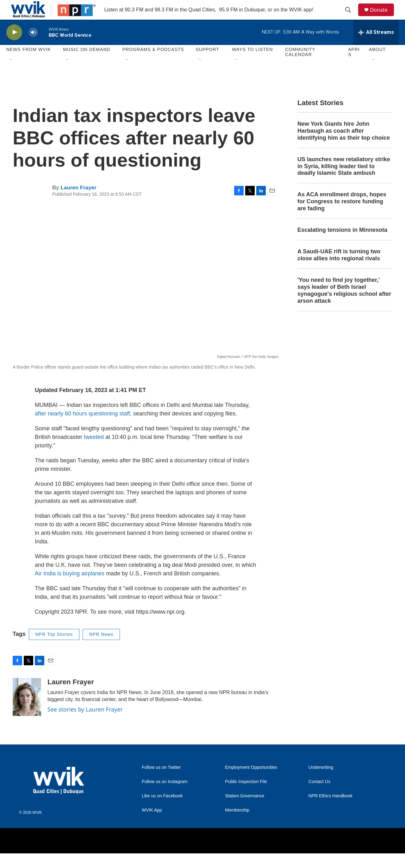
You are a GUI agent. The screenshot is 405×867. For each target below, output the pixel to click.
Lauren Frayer (78, 201)
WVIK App (152, 823)
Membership (237, 823)
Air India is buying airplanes (69, 587)
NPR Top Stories (54, 648)
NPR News (101, 648)
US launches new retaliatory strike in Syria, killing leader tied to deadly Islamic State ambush (343, 180)
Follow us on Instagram (165, 795)
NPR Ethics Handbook (330, 809)
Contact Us (319, 795)
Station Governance (244, 809)
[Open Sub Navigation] (11, 73)
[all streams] (376, 46)
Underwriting (320, 781)
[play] (14, 46)
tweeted (94, 451)
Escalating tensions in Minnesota (342, 244)
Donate (382, 16)
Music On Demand (86, 63)
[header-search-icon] (351, 17)
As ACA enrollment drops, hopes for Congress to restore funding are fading (341, 215)
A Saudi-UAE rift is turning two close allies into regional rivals (338, 268)
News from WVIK (28, 63)
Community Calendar (300, 66)
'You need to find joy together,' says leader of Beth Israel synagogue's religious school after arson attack (344, 304)
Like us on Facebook (162, 809)
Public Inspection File (246, 795)
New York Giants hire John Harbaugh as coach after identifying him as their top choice (343, 144)
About (377, 63)
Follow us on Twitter (161, 781)
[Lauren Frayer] (27, 711)
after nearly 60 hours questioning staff (82, 427)
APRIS (354, 66)
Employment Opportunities (251, 781)
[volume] (33, 46)
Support (207, 63)
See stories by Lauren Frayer (85, 723)
